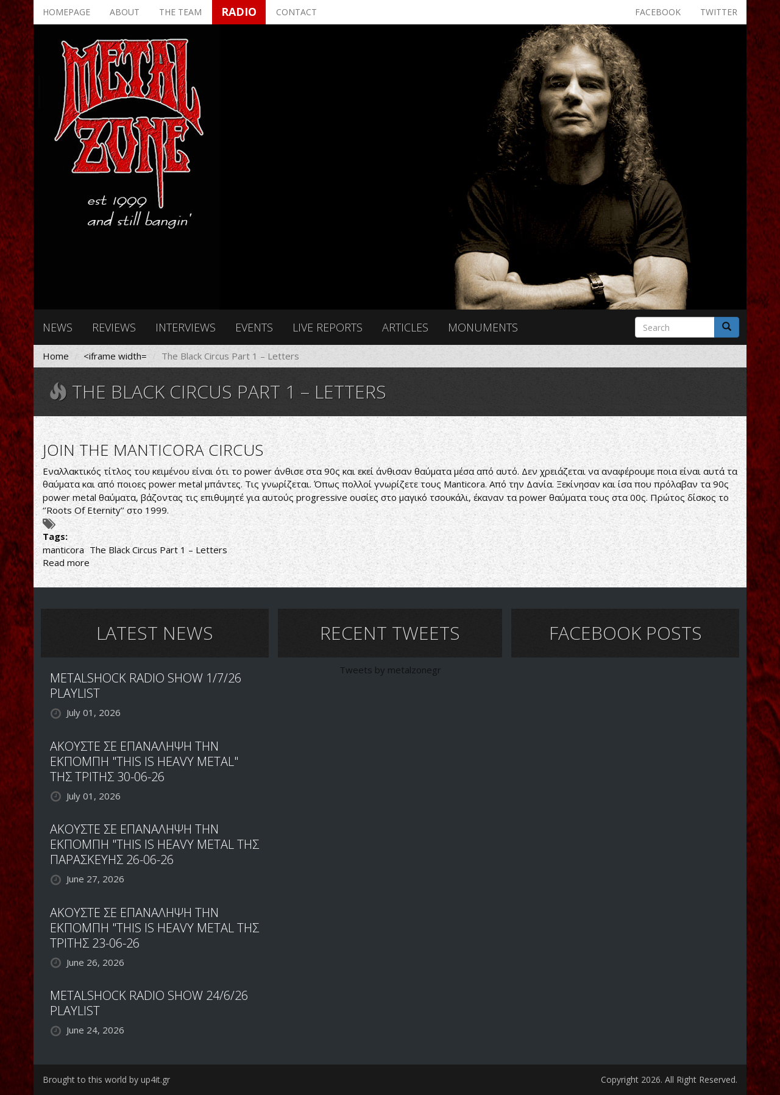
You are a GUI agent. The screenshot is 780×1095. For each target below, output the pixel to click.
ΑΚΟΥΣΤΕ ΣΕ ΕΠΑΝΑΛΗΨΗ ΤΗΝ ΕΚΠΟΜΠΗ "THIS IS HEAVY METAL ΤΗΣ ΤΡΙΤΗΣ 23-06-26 (154, 927)
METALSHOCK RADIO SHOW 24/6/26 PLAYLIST (149, 1003)
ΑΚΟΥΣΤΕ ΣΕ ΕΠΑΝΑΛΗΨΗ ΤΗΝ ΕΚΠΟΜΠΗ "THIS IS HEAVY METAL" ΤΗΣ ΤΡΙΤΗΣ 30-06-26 (144, 761)
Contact (296, 12)
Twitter (718, 12)
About (125, 12)
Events (254, 327)
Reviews (114, 327)
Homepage (66, 12)
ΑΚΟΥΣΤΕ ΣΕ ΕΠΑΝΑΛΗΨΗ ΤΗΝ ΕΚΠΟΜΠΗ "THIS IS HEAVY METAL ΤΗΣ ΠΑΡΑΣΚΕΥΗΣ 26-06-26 (154, 844)
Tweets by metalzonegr (390, 670)
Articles (405, 327)
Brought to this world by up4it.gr (106, 1079)
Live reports (327, 327)
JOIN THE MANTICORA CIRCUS (153, 450)
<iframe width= (115, 356)
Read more (66, 562)
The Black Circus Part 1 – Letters (158, 550)
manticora (63, 550)
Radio (239, 11)
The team (180, 12)
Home (56, 356)
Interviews (185, 327)
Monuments (483, 327)
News (58, 327)
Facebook (658, 12)
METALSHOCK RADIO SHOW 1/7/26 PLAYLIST (145, 685)
